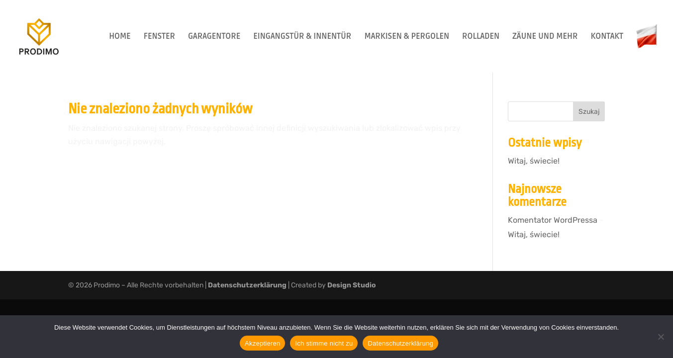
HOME (119, 37)
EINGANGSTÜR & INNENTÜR (302, 37)
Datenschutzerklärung (247, 285)
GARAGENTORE (214, 37)
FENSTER (159, 37)
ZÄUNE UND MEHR (544, 37)
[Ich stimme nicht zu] (661, 337)
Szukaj (589, 111)
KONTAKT (606, 37)
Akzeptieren (262, 343)
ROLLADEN (480, 37)
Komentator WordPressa (552, 220)
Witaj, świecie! (534, 161)
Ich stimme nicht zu (324, 343)
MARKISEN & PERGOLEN (406, 37)
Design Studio (351, 285)
